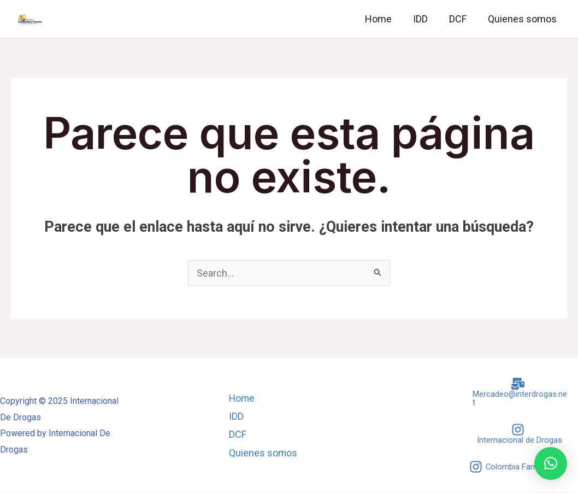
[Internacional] (518, 434)
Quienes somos (522, 19)
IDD (424, 19)
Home (383, 19)
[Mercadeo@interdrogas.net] (518, 392)
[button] (550, 463)
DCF (460, 19)
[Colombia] (507, 467)
